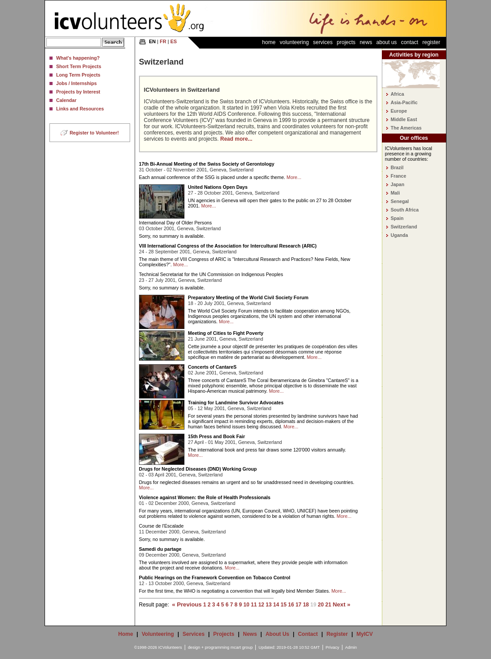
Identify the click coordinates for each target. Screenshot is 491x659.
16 (291, 605)
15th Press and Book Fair (216, 436)
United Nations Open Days (218, 187)
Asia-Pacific (404, 102)
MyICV (364, 634)
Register (431, 42)
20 (320, 605)
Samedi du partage (160, 549)
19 (313, 605)
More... (293, 177)
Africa (397, 94)
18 (306, 605)
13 (268, 605)
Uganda (399, 235)
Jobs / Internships (76, 83)
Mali (395, 192)
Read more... (236, 139)
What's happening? (78, 58)
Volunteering (294, 42)
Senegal (400, 201)
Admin (351, 647)
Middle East (404, 119)
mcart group (241, 647)
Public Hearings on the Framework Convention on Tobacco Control (215, 577)
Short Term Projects (78, 66)
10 (246, 605)
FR (163, 41)
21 (328, 605)
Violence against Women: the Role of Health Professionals (204, 497)
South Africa (405, 209)
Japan (398, 184)
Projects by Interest (78, 91)
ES (173, 41)
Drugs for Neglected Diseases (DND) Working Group (198, 469)
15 (283, 605)
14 (276, 605)
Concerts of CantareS (212, 367)
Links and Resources (80, 108)
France (398, 176)
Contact (409, 42)
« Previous (187, 604)
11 (254, 605)
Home (268, 42)
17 (298, 605)
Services (322, 42)
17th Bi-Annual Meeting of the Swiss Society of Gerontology (206, 164)
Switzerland (404, 226)
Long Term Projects (78, 74)
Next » (342, 604)
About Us (386, 42)
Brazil (397, 167)
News (366, 42)
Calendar (66, 100)
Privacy (333, 647)
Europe (399, 111)
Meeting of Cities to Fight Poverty (225, 333)
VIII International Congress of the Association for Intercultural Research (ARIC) (228, 245)
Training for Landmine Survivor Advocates (236, 402)
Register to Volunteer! (94, 132)
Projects (346, 42)
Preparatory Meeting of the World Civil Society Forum (248, 297)
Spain (397, 218)
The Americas (406, 127)
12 (261, 605)
